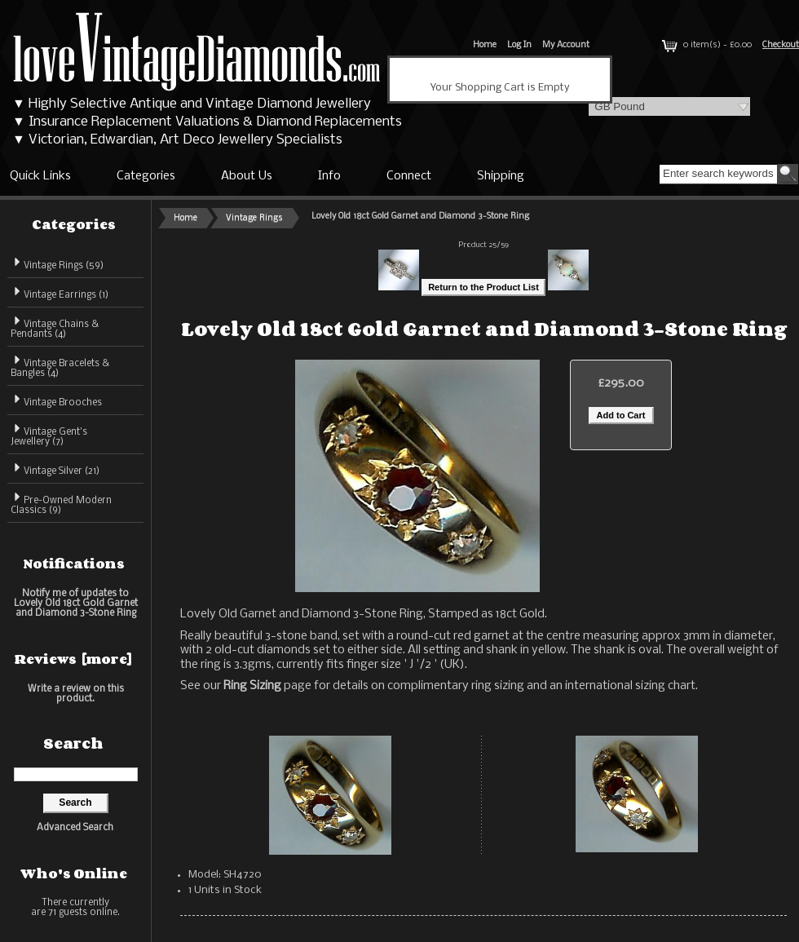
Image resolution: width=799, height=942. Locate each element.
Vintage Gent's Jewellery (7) (49, 434)
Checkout (780, 45)
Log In (519, 45)
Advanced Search (75, 828)
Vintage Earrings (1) (59, 292)
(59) (57, 266)
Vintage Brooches (56, 400)
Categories (146, 176)
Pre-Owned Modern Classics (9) (61, 502)
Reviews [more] (73, 659)
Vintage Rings (254, 218)
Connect (408, 176)
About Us (246, 176)
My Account (565, 45)
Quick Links (40, 176)
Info (329, 176)
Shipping (500, 176)
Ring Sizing (252, 685)
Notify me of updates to (76, 603)
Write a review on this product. (76, 693)
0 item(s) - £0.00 (705, 45)
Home (485, 45)
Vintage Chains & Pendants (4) (55, 326)
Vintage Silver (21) (55, 468)
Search (73, 743)
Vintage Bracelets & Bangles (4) (60, 365)
